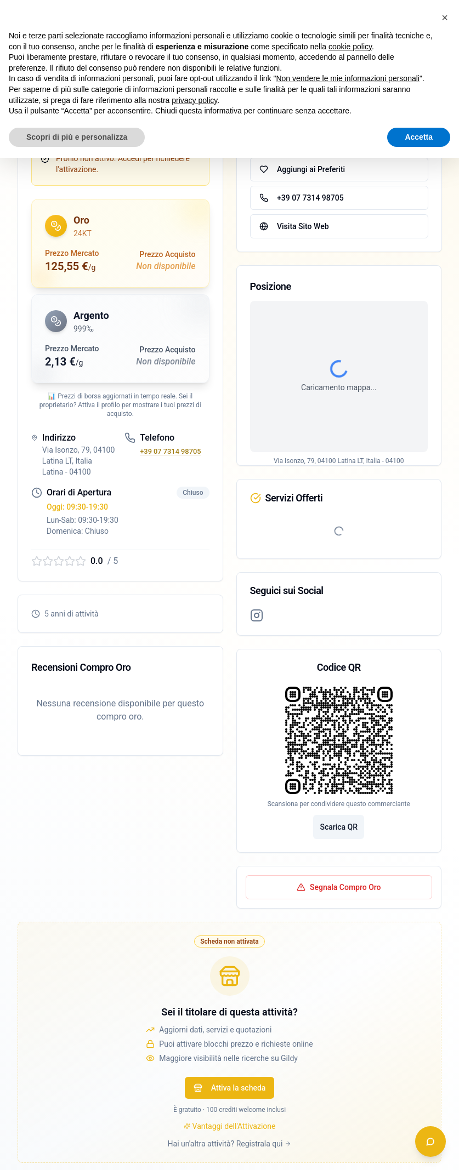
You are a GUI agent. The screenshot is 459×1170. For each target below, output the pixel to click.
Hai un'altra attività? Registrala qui (230, 1143)
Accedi (334, 17)
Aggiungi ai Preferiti (302, 169)
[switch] (396, 17)
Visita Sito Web (294, 226)
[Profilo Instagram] (256, 615)
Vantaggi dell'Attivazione (230, 1126)
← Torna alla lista (47, 61)
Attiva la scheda (230, 1087)
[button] (120, 243)
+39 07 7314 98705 (170, 451)
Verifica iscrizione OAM (65, 126)
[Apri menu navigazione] (439, 17)
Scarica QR (339, 827)
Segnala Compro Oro (339, 887)
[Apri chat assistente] (430, 1141)
